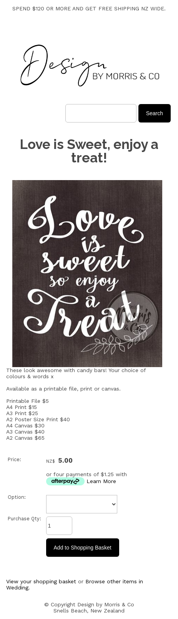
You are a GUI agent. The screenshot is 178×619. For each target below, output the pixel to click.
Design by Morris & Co (105, 604)
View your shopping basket (41, 581)
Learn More (101, 481)
